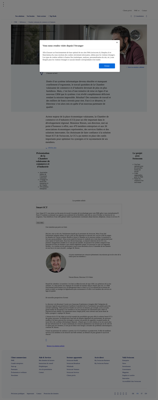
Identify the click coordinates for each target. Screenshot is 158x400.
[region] (80, 56)
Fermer (106, 66)
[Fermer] (117, 42)
